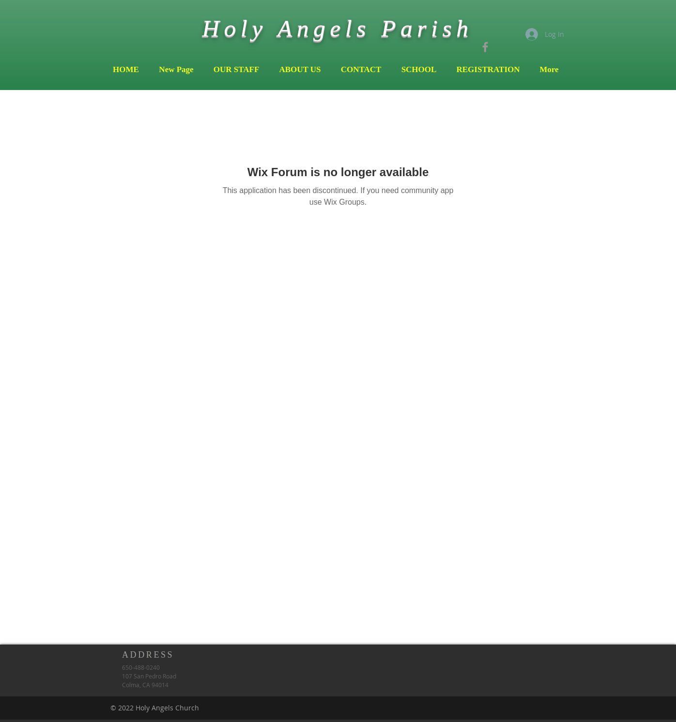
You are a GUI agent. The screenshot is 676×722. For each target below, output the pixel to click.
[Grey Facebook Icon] (485, 47)
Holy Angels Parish (337, 28)
